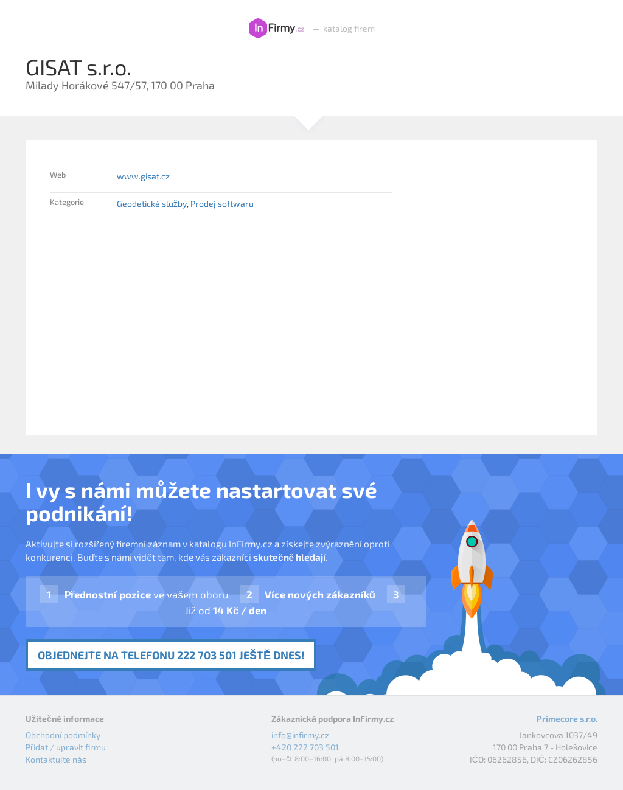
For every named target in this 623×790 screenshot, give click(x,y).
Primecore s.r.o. (567, 718)
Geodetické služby (152, 203)
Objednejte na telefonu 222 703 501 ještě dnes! (171, 655)
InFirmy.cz (276, 28)
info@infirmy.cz (300, 735)
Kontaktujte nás (56, 759)
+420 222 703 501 (305, 747)
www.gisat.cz (143, 176)
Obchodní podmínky (63, 735)
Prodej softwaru (222, 203)
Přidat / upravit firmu (66, 747)
